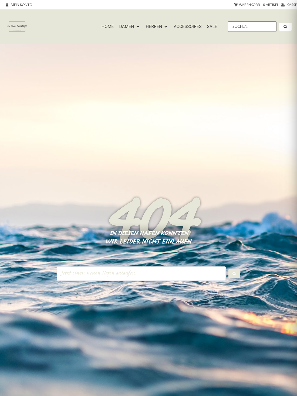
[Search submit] (234, 273)
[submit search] (285, 27)
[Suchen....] (252, 26)
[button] (129, 26)
